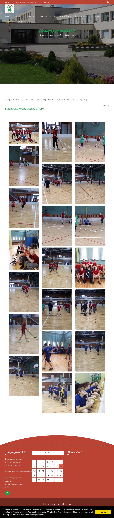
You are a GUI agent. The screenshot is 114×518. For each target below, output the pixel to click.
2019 (43, 100)
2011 (84, 100)
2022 (27, 100)
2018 (48, 100)
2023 (22, 100)
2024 (17, 100)
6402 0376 (47, 2)
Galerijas (9, 22)
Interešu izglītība (61, 16)
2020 (38, 100)
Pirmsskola (94, 16)
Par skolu (19, 16)
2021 (32, 100)
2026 (7, 100)
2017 (53, 100)
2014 (68, 100)
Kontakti (19, 22)
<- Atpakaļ (105, 106)
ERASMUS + (44, 16)
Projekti (31, 16)
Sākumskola (79, 16)
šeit (42, 515)
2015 (63, 100)
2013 (73, 100)
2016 (58, 100)
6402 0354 (18, 459)
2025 (12, 100)
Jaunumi (8, 16)
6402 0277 (18, 465)
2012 (79, 100)
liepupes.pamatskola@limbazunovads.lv (22, 2)
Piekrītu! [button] (103, 512)
